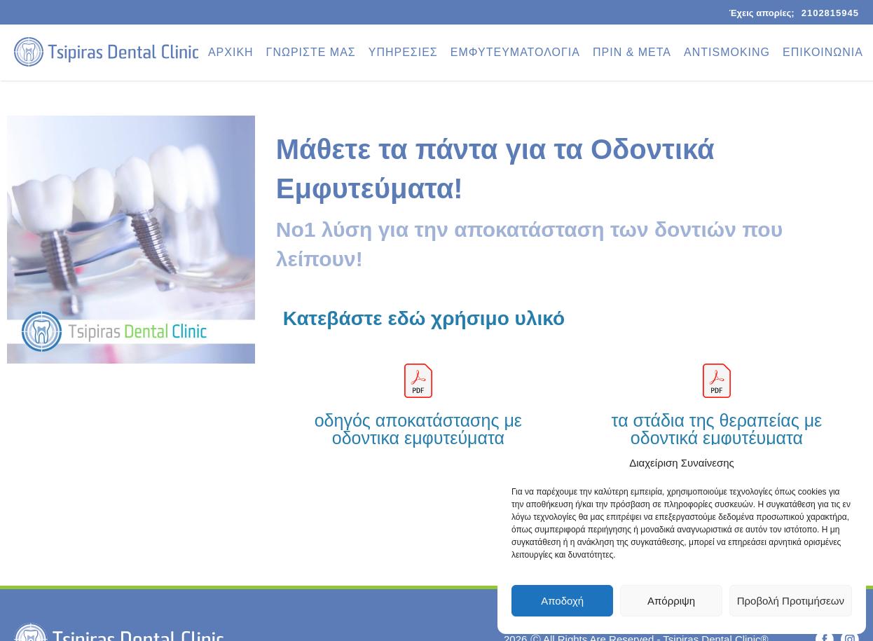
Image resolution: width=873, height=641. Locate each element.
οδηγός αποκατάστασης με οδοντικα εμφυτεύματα (418, 429)
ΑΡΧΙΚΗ (231, 52)
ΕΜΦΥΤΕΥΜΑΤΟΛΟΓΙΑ (515, 52)
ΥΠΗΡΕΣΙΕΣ (403, 52)
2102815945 (830, 13)
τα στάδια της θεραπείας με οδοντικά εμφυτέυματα (717, 429)
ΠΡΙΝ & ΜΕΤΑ (632, 52)
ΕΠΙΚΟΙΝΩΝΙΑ (823, 52)
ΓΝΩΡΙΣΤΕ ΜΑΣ (311, 52)
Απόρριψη (671, 601)
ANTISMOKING (727, 52)
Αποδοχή (562, 601)
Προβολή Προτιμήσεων (790, 601)
